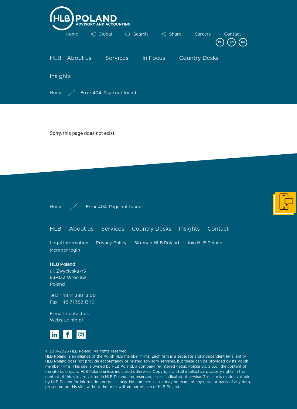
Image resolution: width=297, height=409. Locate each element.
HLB (55, 58)
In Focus (153, 58)
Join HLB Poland (205, 243)
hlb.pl (76, 320)
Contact (232, 34)
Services (116, 58)
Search (140, 34)
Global (105, 34)
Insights (60, 76)
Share (175, 34)
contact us (77, 313)
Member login (65, 250)
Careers (203, 34)
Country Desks (199, 58)
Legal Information (69, 243)
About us (79, 58)
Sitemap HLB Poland (156, 243)
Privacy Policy (111, 243)
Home (72, 34)
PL (220, 42)
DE (243, 42)
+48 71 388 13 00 (78, 295)
